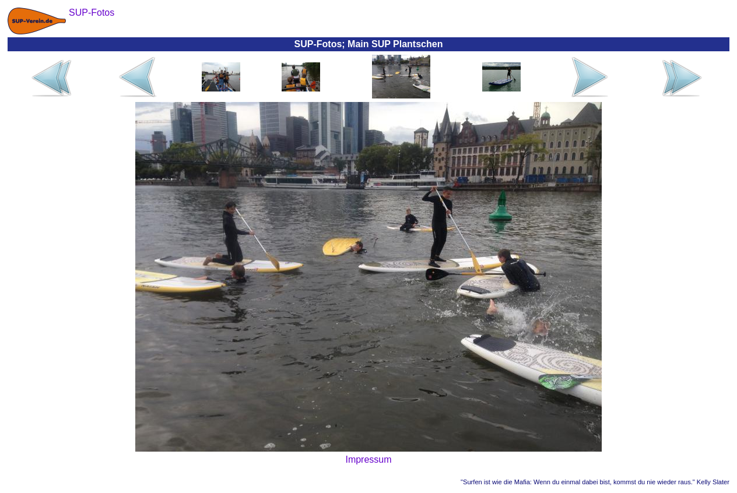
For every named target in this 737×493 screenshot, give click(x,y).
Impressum (368, 459)
